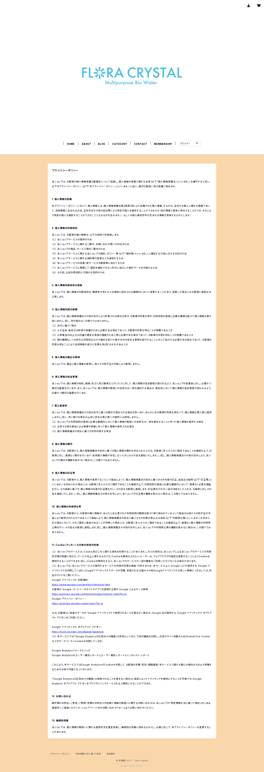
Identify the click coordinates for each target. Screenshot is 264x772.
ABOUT (86, 143)
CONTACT (140, 143)
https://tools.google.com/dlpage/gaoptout (78, 631)
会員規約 (110, 753)
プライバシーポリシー (60, 753)
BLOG (101, 143)
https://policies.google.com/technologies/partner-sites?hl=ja (89, 594)
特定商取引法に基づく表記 (88, 753)
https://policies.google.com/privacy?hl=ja (77, 603)
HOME (71, 143)
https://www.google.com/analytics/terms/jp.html (81, 584)
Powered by (132, 766)
